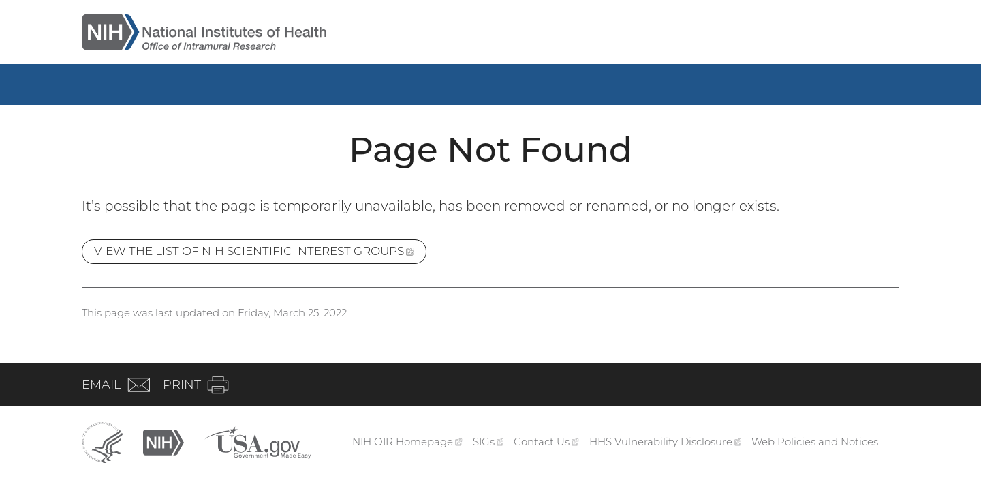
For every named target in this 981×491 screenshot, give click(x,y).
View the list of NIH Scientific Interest (260, 253)
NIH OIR (407, 441)
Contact (546, 441)
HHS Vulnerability (665, 441)
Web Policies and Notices (814, 441)
